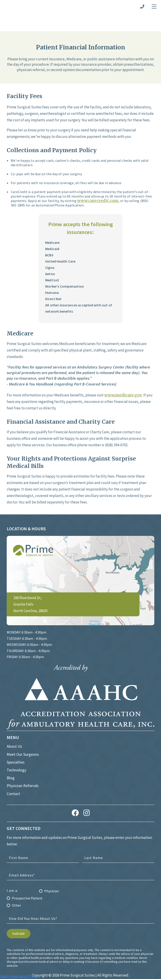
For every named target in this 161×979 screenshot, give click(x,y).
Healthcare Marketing (60, 963)
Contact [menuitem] (13, 775)
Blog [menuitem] (11, 759)
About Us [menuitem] (14, 728)
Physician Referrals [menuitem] (23, 767)
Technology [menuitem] (16, 751)
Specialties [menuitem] (16, 743)
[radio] (80, 872)
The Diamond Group (103, 963)
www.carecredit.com (98, 182)
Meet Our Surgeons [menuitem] (23, 735)
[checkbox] (80, 878)
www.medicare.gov (123, 376)
